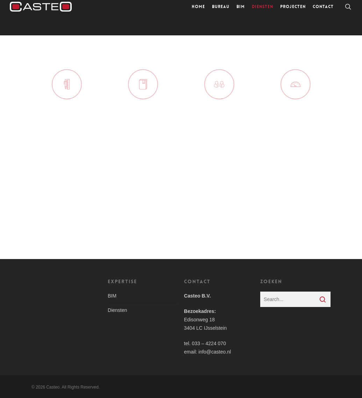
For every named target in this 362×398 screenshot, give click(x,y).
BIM (112, 296)
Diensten (117, 310)
